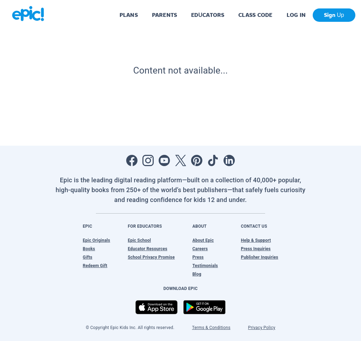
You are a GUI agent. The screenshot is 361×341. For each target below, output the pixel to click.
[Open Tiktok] (213, 160)
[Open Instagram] (148, 160)
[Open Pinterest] (196, 160)
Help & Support (256, 240)
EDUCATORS (207, 15)
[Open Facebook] (131, 160)
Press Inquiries (256, 248)
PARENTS (164, 15)
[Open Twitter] (180, 160)
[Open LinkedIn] (229, 160)
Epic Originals (96, 240)
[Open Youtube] (164, 160)
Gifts (87, 257)
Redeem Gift (95, 265)
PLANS (129, 15)
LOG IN (296, 15)
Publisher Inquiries (259, 257)
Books (89, 248)
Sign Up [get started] (334, 15)
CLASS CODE (255, 15)
